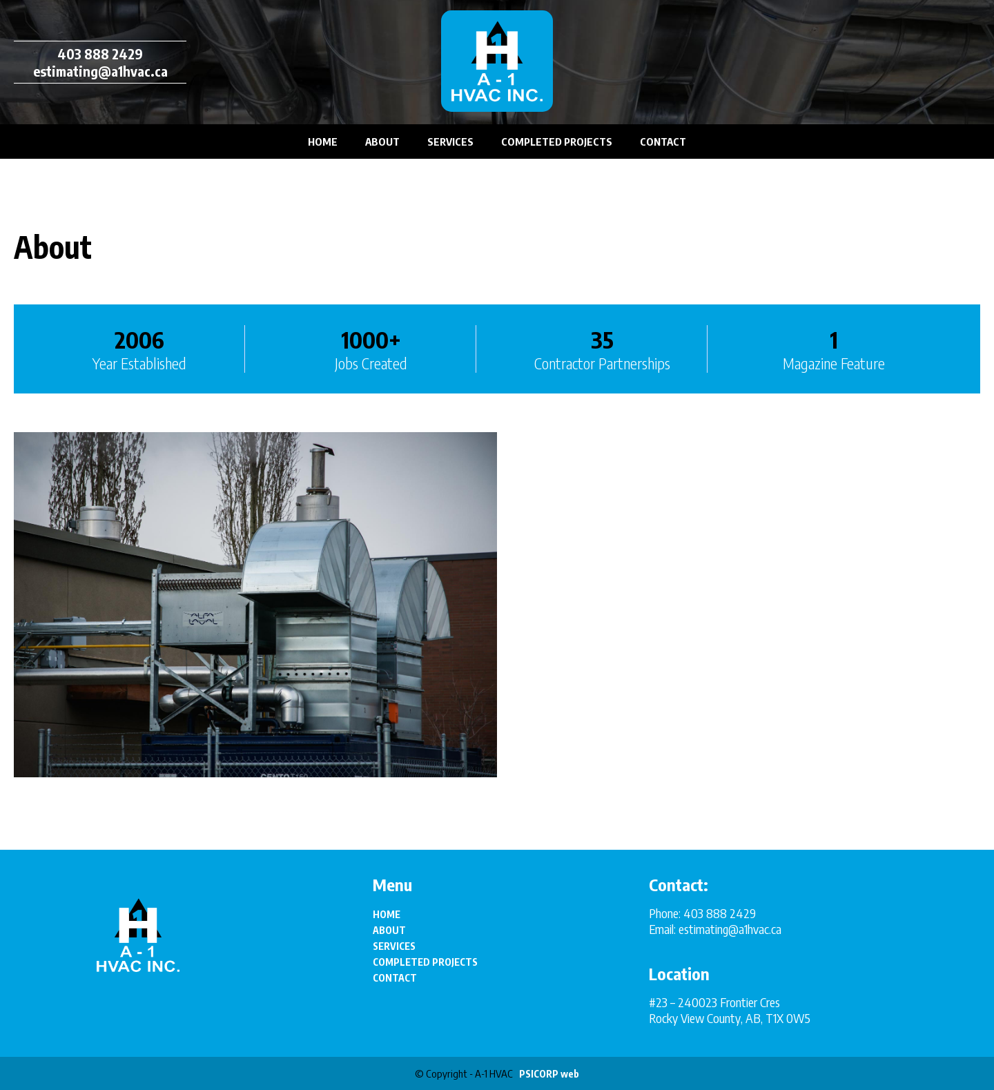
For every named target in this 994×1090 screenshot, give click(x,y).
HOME (323, 141)
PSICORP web (549, 1074)
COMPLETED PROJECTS (556, 141)
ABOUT (382, 141)
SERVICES (450, 141)
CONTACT (663, 141)
